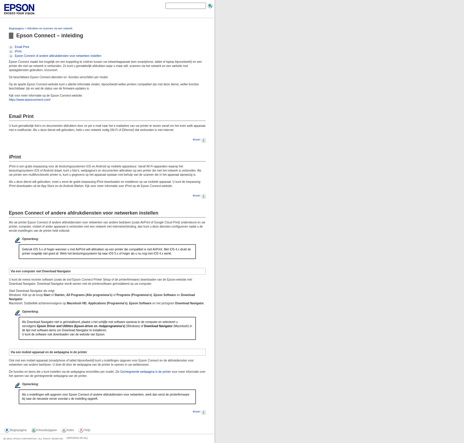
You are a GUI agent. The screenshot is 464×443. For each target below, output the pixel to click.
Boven (199, 139)
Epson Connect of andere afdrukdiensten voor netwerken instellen (58, 55)
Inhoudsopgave (47, 430)
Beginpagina (16, 28)
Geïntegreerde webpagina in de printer (145, 371)
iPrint (18, 51)
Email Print (22, 47)
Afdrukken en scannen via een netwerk (49, 28)
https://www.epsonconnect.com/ (30, 99)
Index (70, 430)
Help (87, 430)
